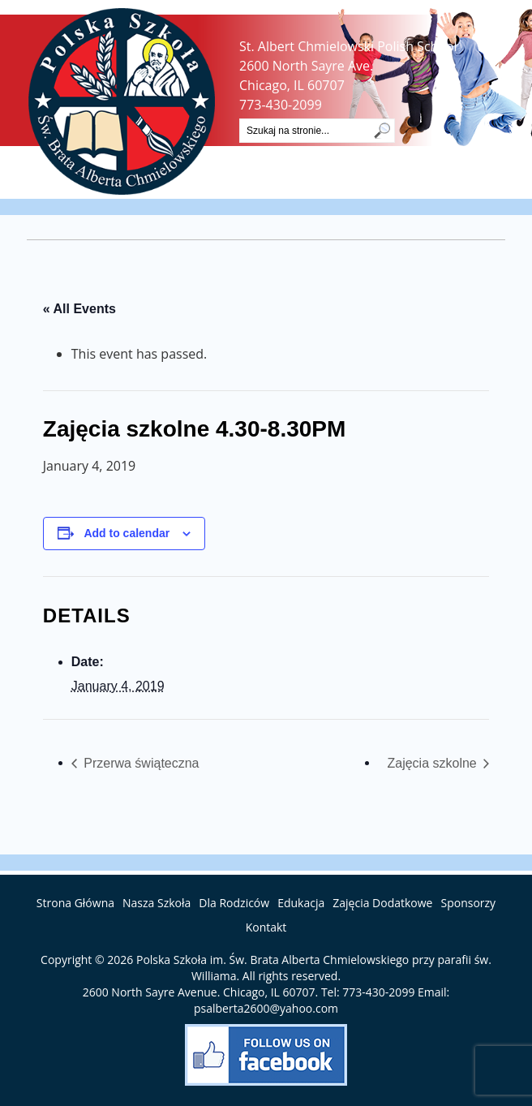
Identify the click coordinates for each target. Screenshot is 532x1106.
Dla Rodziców (234, 902)
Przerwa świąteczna (140, 763)
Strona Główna (75, 902)
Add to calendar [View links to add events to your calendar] (126, 533)
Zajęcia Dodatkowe (382, 902)
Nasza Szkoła (156, 902)
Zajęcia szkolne (433, 763)
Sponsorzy (468, 902)
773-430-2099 (280, 105)
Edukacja (300, 902)
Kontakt (266, 927)
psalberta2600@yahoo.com (266, 1008)
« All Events (79, 309)
